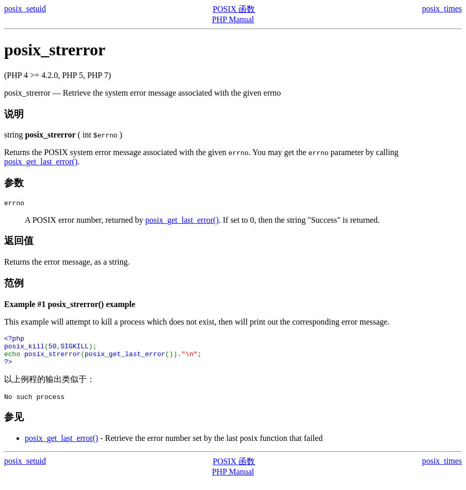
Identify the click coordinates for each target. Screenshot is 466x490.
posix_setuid (25, 8)
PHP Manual (233, 19)
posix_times (442, 8)
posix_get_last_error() (40, 161)
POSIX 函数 (234, 9)
